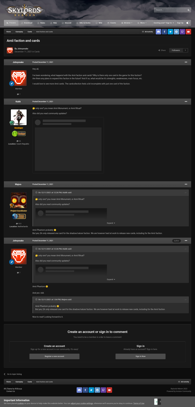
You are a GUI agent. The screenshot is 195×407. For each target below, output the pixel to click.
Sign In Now (141, 356)
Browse (127, 23)
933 (18, 224)
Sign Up (180, 23)
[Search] (163, 10)
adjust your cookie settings (82, 403)
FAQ (55, 23)
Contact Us (10, 391)
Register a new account (54, 356)
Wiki (100, 23)
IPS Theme (8, 389)
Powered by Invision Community (179, 391)
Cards (37, 52)
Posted (42, 62)
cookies (20, 403)
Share (162, 50)
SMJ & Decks (84, 23)
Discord (67, 23)
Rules (42, 23)
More (142, 23)
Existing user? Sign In (164, 23)
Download (28, 23)
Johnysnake (22, 49)
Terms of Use (138, 403)
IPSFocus (18, 389)
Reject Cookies (181, 402)
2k (19, 141)
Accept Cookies (160, 402)
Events (113, 23)
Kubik (18, 101)
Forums (12, 23)
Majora (18, 184)
